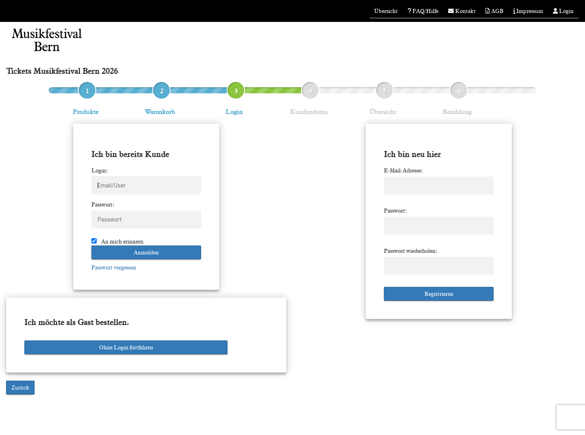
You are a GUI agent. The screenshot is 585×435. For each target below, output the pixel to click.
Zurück (20, 387)
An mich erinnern (122, 241)
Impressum (528, 11)
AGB (494, 11)
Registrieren (439, 294)
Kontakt (462, 11)
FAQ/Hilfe (422, 11)
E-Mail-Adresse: (403, 170)
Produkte (85, 112)
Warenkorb (160, 112)
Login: (99, 170)
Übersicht (386, 11)
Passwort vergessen (113, 267)
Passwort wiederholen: (411, 251)
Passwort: (103, 204)
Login (563, 11)
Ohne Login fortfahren (126, 347)
